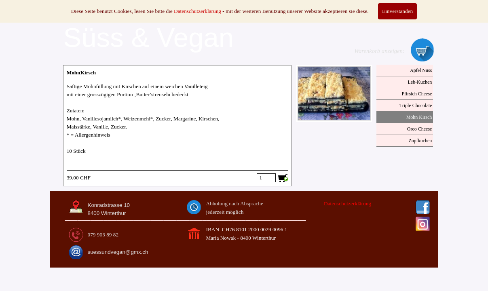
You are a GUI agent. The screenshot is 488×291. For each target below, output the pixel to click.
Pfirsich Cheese (416, 94)
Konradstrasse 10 (109, 205)
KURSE (244, 5)
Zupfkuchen (420, 140)
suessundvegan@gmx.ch (118, 252)
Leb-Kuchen (420, 82)
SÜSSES (134, 5)
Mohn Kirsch (419, 117)
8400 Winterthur (107, 213)
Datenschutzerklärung (347, 203)
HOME (80, 5)
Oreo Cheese (419, 129)
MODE (298, 5)
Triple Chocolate (415, 105)
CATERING (189, 5)
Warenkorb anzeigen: (379, 51)
